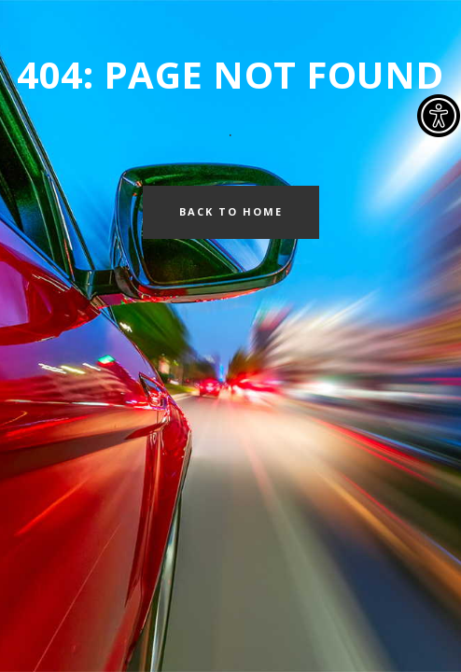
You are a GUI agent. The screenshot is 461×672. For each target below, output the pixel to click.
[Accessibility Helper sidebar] (438, 115)
